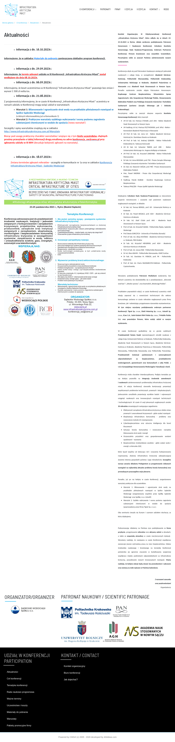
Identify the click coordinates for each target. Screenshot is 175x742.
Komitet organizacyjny (74, 666)
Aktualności (34, 23)
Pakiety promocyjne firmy (19, 725)
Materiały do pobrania (46, 58)
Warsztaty (12, 719)
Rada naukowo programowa (20, 692)
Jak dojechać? (71, 679)
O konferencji (22, 23)
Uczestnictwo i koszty (17, 705)
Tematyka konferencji (17, 685)
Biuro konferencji (72, 673)
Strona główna (7, 23)
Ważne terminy (14, 699)
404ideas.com (110, 737)
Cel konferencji (14, 678)
